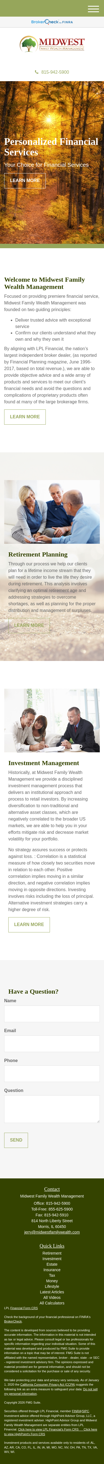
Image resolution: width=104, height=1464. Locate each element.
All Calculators (52, 1303)
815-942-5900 (52, 72)
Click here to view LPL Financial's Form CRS (48, 1429)
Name (10, 1000)
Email (10, 1030)
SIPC (85, 1411)
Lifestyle (52, 1286)
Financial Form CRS (24, 1308)
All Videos (51, 1297)
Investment (51, 1259)
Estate (52, 1264)
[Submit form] (16, 1140)
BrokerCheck (13, 1321)
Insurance (52, 1270)
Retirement (51, 1253)
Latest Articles (52, 1292)
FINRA (76, 1411)
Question (13, 1090)
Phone (11, 1060)
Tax (52, 1275)
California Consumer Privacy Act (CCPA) (47, 1384)
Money (52, 1281)
